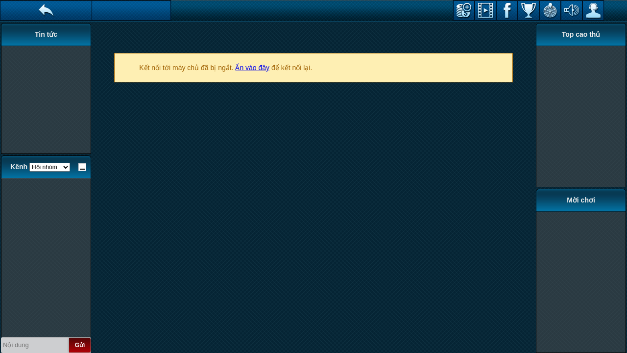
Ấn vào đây (252, 68)
